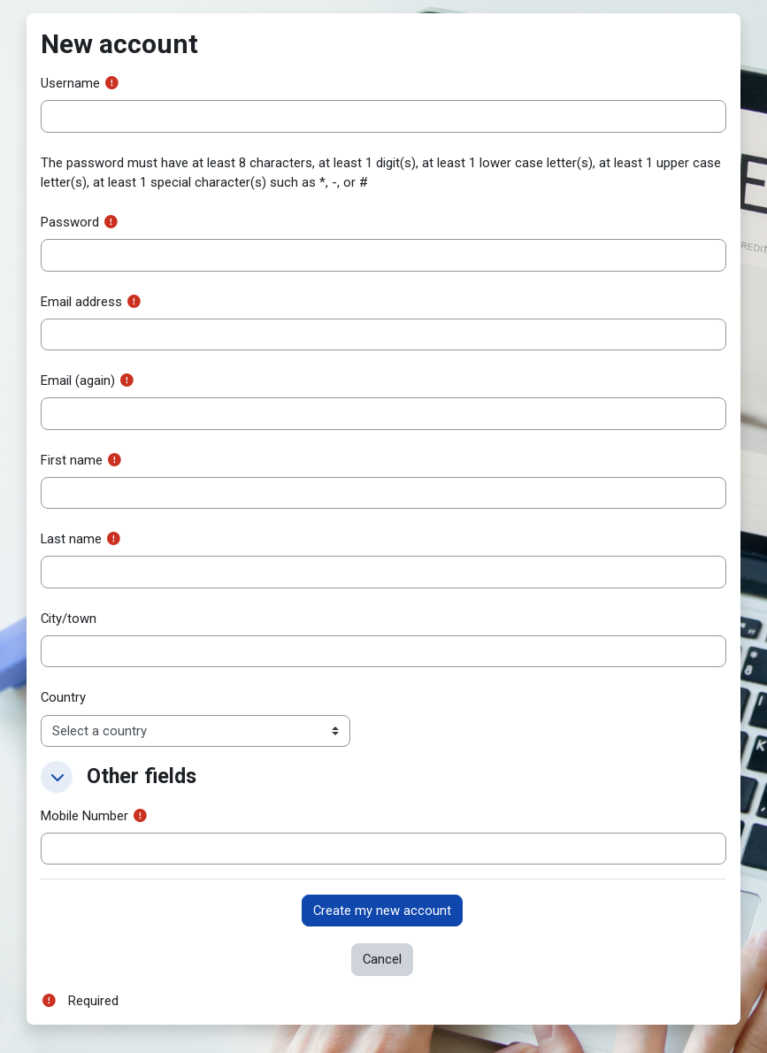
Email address (81, 302)
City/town (68, 618)
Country (63, 697)
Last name (71, 539)
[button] (57, 777)
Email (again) (78, 380)
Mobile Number (84, 816)
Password (70, 222)
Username (70, 83)
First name (72, 460)
